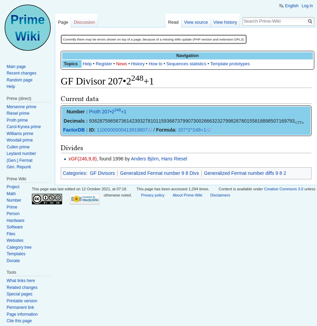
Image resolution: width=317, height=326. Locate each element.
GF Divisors (102, 173)
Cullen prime (18, 147)
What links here (21, 280)
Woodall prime (20, 140)
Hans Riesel (174, 158)
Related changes (22, 287)
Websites (15, 240)
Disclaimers (220, 195)
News (121, 63)
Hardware (15, 220)
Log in (307, 5)
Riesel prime (18, 113)
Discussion (84, 22)
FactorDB (74, 130)
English (291, 5)
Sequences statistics (186, 63)
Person (13, 213)
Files (11, 234)
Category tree (19, 247)
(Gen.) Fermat (19, 160)
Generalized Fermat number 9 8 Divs (159, 173)
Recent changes (21, 73)
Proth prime (17, 120)
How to (155, 63)
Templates (16, 253)
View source (196, 22)
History (138, 63)
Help (87, 63)
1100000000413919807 (122, 130)
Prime (12, 207)
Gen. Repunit (19, 167)
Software (15, 227)
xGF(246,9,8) (82, 158)
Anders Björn (145, 158)
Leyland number (21, 153)
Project (13, 186)
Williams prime (20, 133)
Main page (16, 66)
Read (173, 22)
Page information (22, 314)
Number (14, 200)
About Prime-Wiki (187, 195)
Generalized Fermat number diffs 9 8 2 (245, 173)
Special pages (19, 294)
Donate (13, 260)
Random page (19, 80)
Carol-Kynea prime (24, 126)
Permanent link (20, 307)
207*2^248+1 (192, 130)
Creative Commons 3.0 (283, 189)
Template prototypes (230, 63)
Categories (74, 173)
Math (11, 193)
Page (63, 22)
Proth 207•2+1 (108, 111)
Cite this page (19, 320)
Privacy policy (152, 195)
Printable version (22, 301)
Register (104, 63)
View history (225, 22)
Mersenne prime (21, 106)
